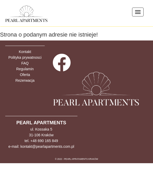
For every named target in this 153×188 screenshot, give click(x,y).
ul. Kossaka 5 (41, 129)
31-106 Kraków (41, 135)
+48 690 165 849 (44, 141)
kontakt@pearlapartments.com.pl (47, 146)
